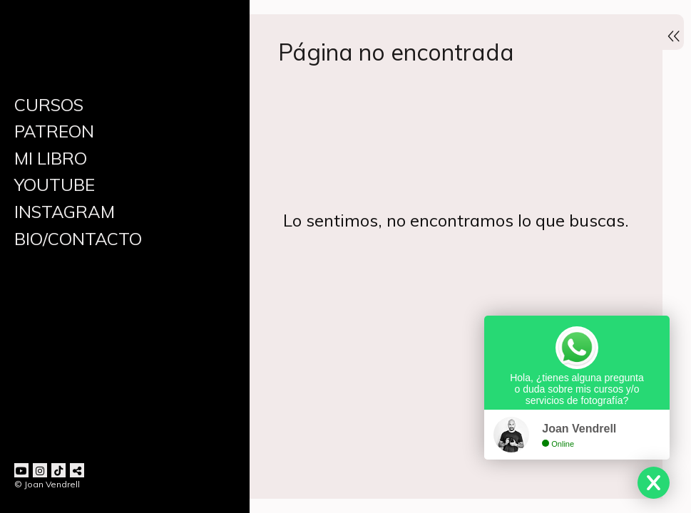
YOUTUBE (54, 184)
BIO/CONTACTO (78, 238)
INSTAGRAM (64, 211)
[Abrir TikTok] (58, 470)
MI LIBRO (50, 158)
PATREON (54, 131)
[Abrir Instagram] (40, 470)
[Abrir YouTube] (21, 470)
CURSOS (48, 104)
